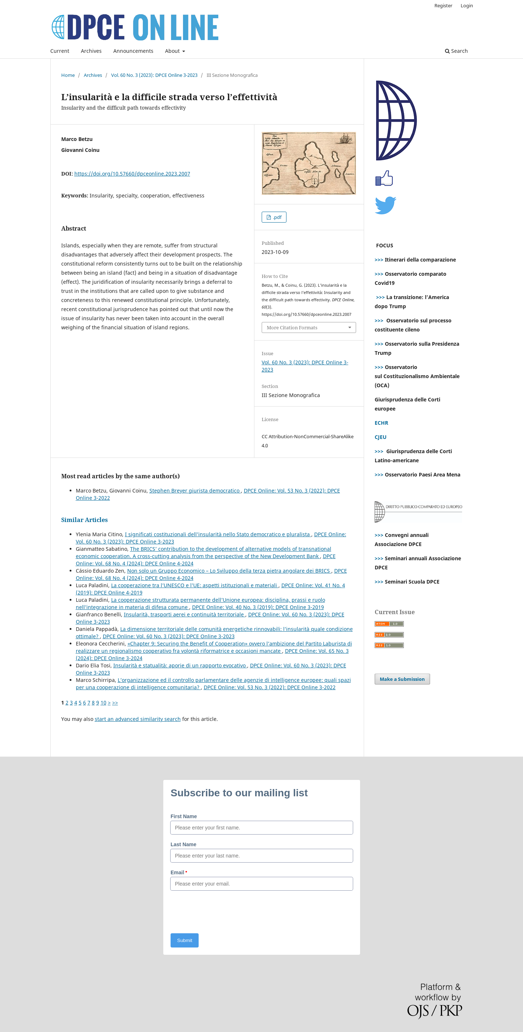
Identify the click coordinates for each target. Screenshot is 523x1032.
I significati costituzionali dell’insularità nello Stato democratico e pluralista (218, 534)
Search (456, 50)
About (173, 50)
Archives (91, 50)
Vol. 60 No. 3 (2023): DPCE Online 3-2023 (154, 75)
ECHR (381, 422)
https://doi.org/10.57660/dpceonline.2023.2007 (132, 173)
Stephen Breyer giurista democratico (195, 490)
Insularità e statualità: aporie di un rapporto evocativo (180, 665)
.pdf (276, 217)
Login (467, 5)
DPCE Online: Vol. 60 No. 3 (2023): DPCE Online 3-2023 (169, 636)
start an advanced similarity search (138, 718)
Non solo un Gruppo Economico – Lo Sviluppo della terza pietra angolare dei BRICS (229, 570)
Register (443, 5)
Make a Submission (402, 679)
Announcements (133, 50)
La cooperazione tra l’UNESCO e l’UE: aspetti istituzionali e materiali (194, 585)
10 (103, 702)
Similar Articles (84, 520)
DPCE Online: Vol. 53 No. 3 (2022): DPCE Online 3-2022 (270, 687)
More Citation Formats (292, 327)
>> (115, 702)
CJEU (381, 436)
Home (68, 75)
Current (59, 50)
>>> (379, 259)
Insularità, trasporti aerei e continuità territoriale (184, 614)
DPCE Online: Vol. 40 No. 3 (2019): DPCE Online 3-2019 (258, 607)
